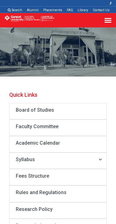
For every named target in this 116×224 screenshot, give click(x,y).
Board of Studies (35, 110)
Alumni (33, 10)
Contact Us (101, 10)
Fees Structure (32, 176)
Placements (52, 10)
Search (15, 10)
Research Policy (34, 209)
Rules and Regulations (41, 192)
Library (83, 10)
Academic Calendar (38, 143)
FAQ (70, 10)
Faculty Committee (37, 126)
